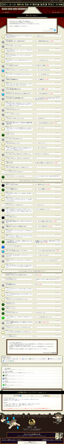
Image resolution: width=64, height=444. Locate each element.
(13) (7, 118)
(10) (7, 93)
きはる (7, 39)
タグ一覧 (15, 8)
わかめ (7, 68)
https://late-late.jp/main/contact (35, 429)
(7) (6, 162)
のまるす (7, 132)
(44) (7, 299)
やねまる (51, 28)
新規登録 (60, 0)
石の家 (7, 203)
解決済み (10, 8)
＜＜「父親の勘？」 (6, 12)
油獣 (6, 34)
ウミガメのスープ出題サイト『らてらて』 (8, 0)
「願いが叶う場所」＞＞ (57, 12)
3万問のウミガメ (52, 440)
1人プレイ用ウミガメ (12, 440)
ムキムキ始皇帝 (8, 170)
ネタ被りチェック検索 (22, 8)
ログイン (56, 0)
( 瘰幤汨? (7, 183)
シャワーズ (8, 244)
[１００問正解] (10, 371)
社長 (7, 315)
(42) (7, 250)
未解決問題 (4, 8)
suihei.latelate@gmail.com (37, 428)
